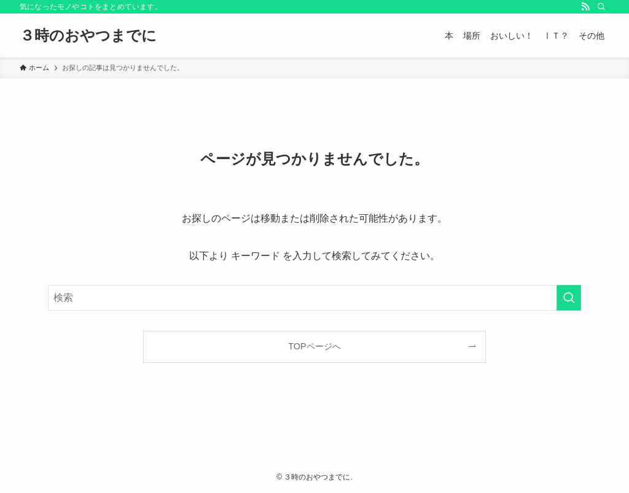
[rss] (585, 7)
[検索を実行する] (569, 298)
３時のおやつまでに (88, 35)
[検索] (601, 7)
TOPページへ (314, 346)
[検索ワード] (314, 298)
